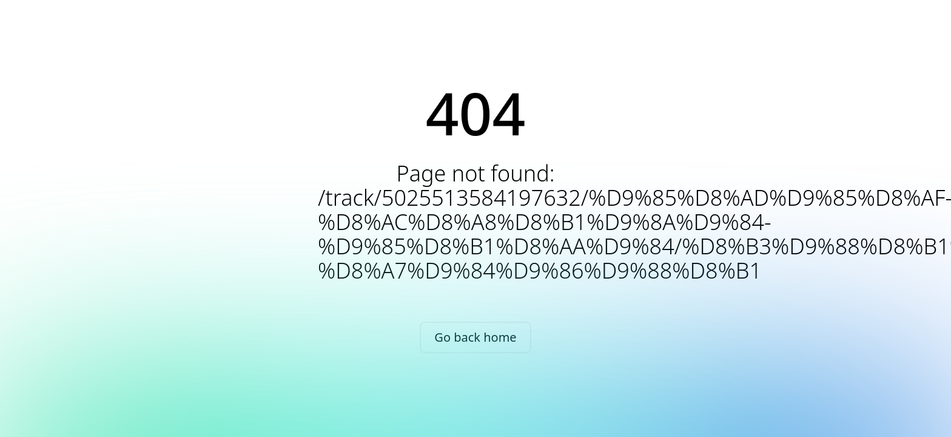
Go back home (475, 337)
